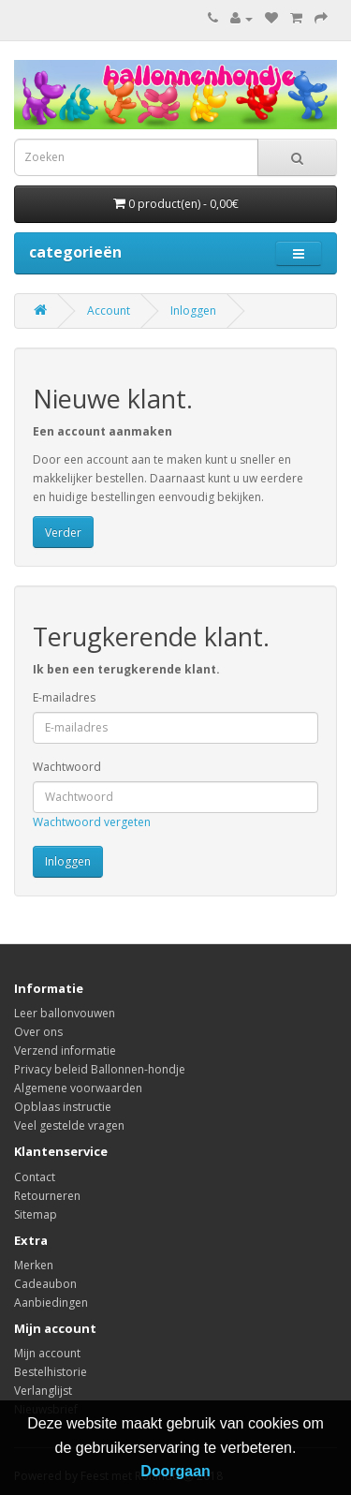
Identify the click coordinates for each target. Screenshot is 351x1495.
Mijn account (47, 1353)
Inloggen (193, 310)
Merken (33, 1265)
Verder (63, 532)
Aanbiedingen (51, 1302)
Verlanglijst (43, 1391)
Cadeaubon (45, 1284)
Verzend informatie (65, 1050)
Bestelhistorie (50, 1372)
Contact (34, 1177)
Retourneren (47, 1196)
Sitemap (35, 1214)
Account (108, 310)
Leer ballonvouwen (64, 1013)
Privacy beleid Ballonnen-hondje (99, 1069)
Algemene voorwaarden (78, 1088)
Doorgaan (175, 1471)
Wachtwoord (67, 767)
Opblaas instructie (62, 1107)
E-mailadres (64, 697)
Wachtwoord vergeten (92, 822)
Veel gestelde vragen (69, 1125)
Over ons (38, 1032)
